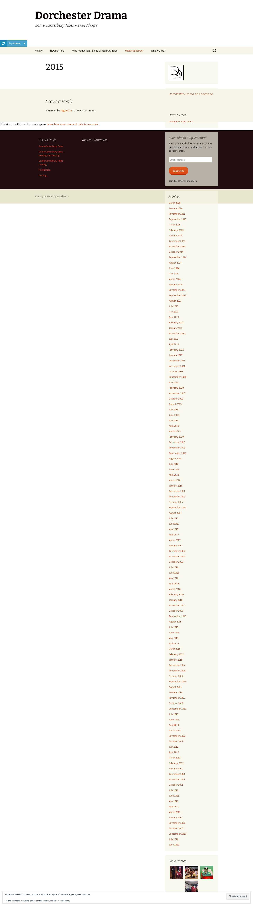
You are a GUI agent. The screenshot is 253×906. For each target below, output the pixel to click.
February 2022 (176, 349)
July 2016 (173, 567)
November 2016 (177, 556)
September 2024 (177, 257)
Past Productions (134, 50)
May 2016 (173, 578)
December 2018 (177, 442)
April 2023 (174, 317)
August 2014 (175, 686)
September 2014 (177, 681)
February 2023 (176, 322)
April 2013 (174, 725)
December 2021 (177, 360)
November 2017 (177, 496)
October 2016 (176, 561)
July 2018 (173, 463)
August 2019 (175, 404)
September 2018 (177, 453)
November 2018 (177, 447)
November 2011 (177, 779)
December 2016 (177, 550)
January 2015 (175, 659)
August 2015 (175, 621)
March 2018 (174, 480)
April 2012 (174, 752)
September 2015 (177, 616)
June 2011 (174, 795)
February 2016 (176, 594)
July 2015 (173, 627)
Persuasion (44, 169)
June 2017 (174, 523)
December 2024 (177, 240)
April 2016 (174, 583)
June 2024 (174, 268)
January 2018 (175, 485)
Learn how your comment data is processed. (73, 124)
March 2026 (174, 202)
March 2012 (174, 757)
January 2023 (175, 327)
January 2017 (175, 545)
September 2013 (177, 708)
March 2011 (174, 812)
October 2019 (176, 398)
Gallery (39, 50)
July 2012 (173, 746)
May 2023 (173, 311)
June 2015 (174, 632)
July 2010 (173, 839)
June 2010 (174, 844)
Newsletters (57, 50)
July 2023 (173, 306)
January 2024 (175, 284)
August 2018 (175, 458)
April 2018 (174, 474)
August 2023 (175, 300)
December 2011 (177, 773)
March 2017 (174, 540)
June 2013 (174, 719)
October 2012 (176, 741)
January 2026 (175, 208)
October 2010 (176, 828)
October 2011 (176, 784)
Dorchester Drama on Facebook (191, 94)
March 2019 (174, 431)
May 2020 (173, 382)
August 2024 (175, 262)
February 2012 (176, 763)
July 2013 (173, 714)
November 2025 (177, 213)
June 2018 (174, 469)
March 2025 (174, 224)
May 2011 (173, 801)
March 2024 (174, 279)
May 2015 (173, 637)
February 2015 (176, 654)
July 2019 (173, 409)
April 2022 (174, 344)
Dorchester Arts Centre (181, 121)
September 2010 (177, 833)
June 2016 (174, 572)
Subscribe (178, 170)
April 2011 (174, 806)
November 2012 (177, 735)
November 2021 (177, 366)
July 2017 (173, 518)
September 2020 (177, 376)
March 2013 (174, 730)
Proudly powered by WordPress (52, 196)
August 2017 (175, 512)
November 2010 (177, 822)
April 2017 (174, 534)
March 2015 (174, 648)
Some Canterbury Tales (51, 146)
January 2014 (175, 692)
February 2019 (176, 436)
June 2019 (174, 415)
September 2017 (177, 507)
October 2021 (176, 371)
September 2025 (177, 219)
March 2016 (174, 589)
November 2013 (177, 697)
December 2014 (177, 665)
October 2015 (176, 610)
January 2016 (175, 599)
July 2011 (173, 790)
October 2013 (176, 703)
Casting (43, 175)
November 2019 (177, 393)
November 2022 (177, 333)
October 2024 (176, 251)
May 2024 (173, 273)
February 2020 (176, 387)
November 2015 (177, 605)
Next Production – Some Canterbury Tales (95, 50)
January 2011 (175, 817)
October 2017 (176, 502)
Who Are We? (158, 50)
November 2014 (177, 670)
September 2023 (177, 295)
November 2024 (177, 246)
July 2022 (173, 338)
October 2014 (176, 676)
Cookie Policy (64, 900)
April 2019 (174, 425)
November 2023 (177, 289)
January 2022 (175, 355)
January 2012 (175, 768)
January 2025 (175, 235)
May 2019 (173, 420)
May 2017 (173, 529)
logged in (66, 110)
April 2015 (174, 643)
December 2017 (177, 491)
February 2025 (176, 230)
